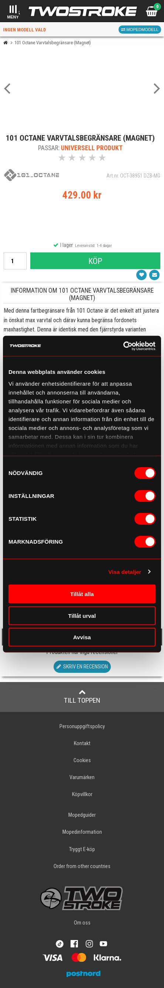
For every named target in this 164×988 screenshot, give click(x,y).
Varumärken (82, 777)
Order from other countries (82, 866)
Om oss (82, 923)
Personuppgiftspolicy (82, 726)
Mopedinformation (82, 832)
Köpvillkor (82, 794)
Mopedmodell (139, 29)
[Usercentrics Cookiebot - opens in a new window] (123, 346)
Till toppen (82, 696)
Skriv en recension (82, 667)
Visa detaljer (124, 571)
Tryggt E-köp (82, 849)
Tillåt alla (82, 594)
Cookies (82, 760)
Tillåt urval (82, 615)
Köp (95, 261)
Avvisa (82, 637)
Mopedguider (82, 815)
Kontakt (82, 743)
